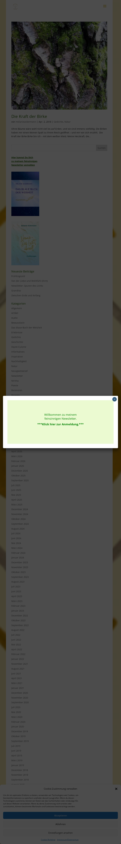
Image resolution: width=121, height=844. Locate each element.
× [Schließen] (114, 399)
